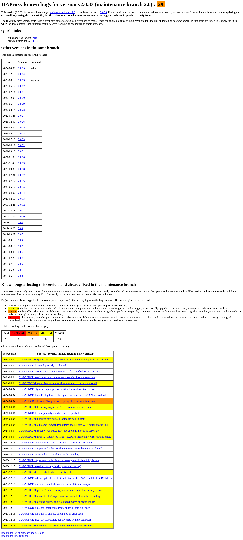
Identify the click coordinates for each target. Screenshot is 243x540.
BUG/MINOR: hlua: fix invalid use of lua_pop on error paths (51, 513)
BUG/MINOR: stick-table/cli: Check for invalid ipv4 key (49, 454)
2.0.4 (20, 252)
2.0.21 (21, 151)
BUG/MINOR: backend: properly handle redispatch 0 (47, 365)
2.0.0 (20, 275)
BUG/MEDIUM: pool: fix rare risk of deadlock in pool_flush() (52, 418)
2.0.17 (21, 175)
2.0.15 (21, 186)
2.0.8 (20, 228)
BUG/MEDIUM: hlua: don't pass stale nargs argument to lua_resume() (56, 525)
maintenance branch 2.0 (62, 12)
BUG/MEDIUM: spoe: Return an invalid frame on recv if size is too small (58, 383)
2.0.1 (20, 269)
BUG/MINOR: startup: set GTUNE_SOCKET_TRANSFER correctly (56, 442)
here (35, 37)
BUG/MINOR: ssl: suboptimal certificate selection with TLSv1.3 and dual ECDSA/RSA (65, 478)
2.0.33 (21, 80)
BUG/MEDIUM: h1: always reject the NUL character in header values (56, 407)
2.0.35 (103, 12)
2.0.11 (21, 210)
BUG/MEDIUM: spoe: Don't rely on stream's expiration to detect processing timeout (63, 359)
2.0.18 (21, 169)
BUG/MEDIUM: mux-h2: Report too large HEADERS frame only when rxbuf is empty (65, 436)
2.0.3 (20, 258)
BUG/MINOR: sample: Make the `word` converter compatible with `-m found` (60, 448)
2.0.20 (21, 157)
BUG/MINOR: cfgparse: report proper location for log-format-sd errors (56, 389)
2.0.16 (21, 181)
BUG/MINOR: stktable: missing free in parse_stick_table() (50, 466)
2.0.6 (20, 240)
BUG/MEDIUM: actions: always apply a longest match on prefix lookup (57, 501)
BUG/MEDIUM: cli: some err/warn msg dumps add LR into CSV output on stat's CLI (64, 424)
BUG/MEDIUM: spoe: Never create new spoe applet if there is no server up (59, 430)
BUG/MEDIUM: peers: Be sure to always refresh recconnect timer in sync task (60, 490)
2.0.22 (21, 145)
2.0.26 (21, 121)
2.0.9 (20, 222)
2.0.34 (21, 74)
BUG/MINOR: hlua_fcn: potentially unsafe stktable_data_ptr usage (54, 507)
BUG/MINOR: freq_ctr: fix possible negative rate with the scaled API (55, 519)
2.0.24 (21, 133)
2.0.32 (21, 86)
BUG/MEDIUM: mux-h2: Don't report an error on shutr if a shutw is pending (59, 496)
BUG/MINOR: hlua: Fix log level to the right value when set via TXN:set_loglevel (62, 395)
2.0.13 (21, 198)
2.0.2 (20, 264)
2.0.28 (21, 109)
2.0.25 (21, 127)
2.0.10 (21, 216)
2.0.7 (20, 234)
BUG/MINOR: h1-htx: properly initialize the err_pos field (49, 413)
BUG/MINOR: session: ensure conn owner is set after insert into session (57, 377)
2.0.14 (21, 192)
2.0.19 (21, 163)
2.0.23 (21, 139)
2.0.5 (20, 246)
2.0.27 (21, 115)
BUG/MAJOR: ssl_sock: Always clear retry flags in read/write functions (57, 401)
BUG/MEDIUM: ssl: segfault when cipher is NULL (46, 472)
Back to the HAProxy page (15, 535)
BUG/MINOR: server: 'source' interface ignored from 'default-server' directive (60, 371)
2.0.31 (21, 92)
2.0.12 (21, 204)
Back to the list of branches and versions (22, 532)
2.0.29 (21, 103)
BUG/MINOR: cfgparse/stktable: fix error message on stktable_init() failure (59, 460)
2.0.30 (21, 98)
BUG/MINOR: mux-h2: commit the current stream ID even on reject (55, 484)
